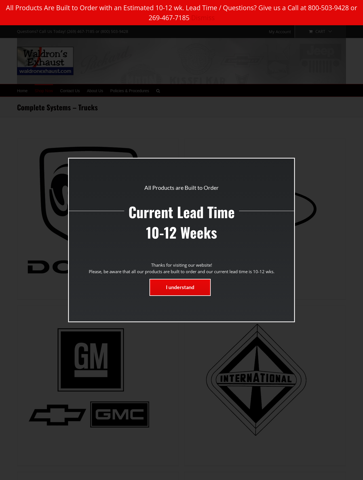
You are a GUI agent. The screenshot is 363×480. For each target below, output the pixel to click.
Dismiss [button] (203, 17)
